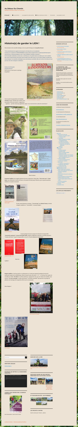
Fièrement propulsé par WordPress (20, 421)
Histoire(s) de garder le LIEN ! (64, 135)
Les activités (15, 15)
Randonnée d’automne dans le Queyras (66, 154)
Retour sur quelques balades (64, 152)
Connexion (52, 15)
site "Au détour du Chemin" (62, 99)
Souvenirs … (60, 172)
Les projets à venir (61, 15)
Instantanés (60, 175)
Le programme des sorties (28, 15)
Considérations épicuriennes (63, 164)
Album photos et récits (41, 15)
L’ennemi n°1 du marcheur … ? (64, 163)
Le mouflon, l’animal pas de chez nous (63, 125)
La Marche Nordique (61, 158)
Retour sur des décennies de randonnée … (65, 174)
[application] (16, 381)
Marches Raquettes (60, 95)
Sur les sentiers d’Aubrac (61, 49)
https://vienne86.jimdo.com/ (61, 119)
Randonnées (59, 97)
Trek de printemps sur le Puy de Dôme (65, 176)
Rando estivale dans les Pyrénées (64, 169)
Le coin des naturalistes (62, 181)
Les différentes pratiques (63, 141)
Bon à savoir (60, 162)
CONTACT (61, 146)
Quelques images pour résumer (63, 177)
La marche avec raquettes (62, 160)
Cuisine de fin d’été (62, 165)
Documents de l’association (64, 142)
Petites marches (60, 96)
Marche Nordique (60, 93)
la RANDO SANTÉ (62, 151)
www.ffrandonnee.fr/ (60, 109)
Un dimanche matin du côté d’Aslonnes (64, 51)
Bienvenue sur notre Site (62, 134)
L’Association (60, 138)
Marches (58, 94)
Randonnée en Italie (62, 153)
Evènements (59, 91)
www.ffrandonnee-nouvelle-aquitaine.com (64, 114)
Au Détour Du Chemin (14, 9)
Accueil (7, 15)
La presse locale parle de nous (64, 159)
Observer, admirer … (61, 182)
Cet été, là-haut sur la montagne (63, 46)
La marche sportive (62, 150)
